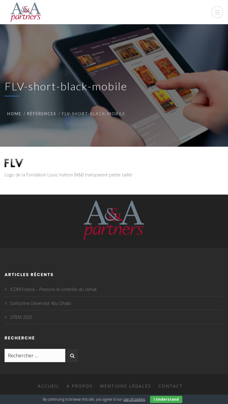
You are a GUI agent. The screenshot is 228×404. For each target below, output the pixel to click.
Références (41, 113)
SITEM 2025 (21, 317)
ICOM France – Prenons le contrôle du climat (53, 289)
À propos (80, 386)
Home (14, 113)
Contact (170, 386)
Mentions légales (125, 386)
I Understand (166, 399)
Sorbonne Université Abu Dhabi (40, 303)
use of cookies (134, 399)
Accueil (48, 386)
